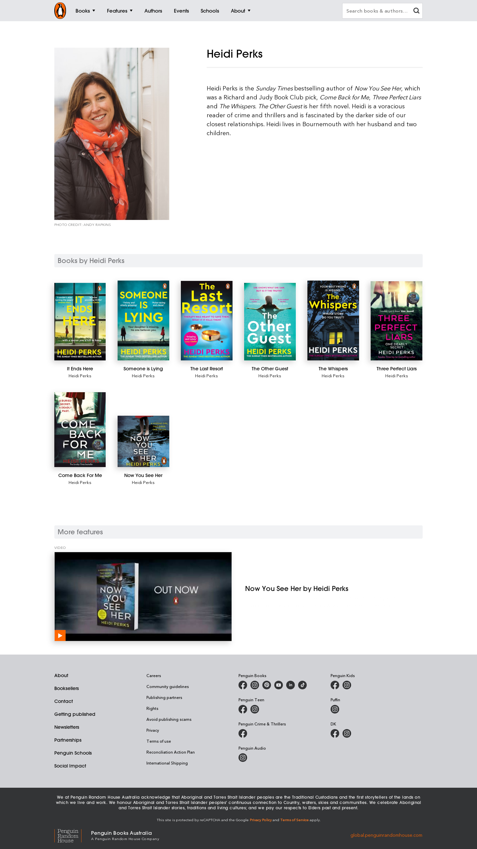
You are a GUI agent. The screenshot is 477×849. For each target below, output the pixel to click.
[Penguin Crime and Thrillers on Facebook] (242, 733)
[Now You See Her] (143, 441)
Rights (152, 708)
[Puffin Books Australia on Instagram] (335, 709)
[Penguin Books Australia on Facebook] (242, 685)
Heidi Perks (80, 375)
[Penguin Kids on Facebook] (335, 685)
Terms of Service (294, 819)
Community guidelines (167, 686)
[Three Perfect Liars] (396, 320)
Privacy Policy (261, 819)
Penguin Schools (73, 753)
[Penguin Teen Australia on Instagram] (254, 709)
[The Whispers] (333, 320)
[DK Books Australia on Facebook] (335, 733)
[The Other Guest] (269, 321)
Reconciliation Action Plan (170, 752)
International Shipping (167, 763)
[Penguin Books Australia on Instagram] (254, 685)
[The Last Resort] (206, 320)
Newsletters (66, 727)
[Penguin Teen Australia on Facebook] (242, 709)
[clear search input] (416, 11)
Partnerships (67, 740)
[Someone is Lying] (143, 320)
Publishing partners (164, 697)
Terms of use (158, 741)
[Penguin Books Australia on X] (266, 685)
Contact (63, 701)
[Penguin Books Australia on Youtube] (278, 685)
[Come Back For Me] (80, 429)
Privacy (152, 730)
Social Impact (70, 766)
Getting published (74, 714)
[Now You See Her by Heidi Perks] (143, 596)
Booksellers (66, 688)
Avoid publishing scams (168, 719)
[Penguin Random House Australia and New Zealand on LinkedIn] (290, 685)
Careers (153, 675)
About (61, 675)
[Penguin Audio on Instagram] (242, 757)
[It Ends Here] (80, 321)
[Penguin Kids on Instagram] (347, 685)
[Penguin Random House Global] (72, 835)
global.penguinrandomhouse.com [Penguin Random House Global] (386, 834)
